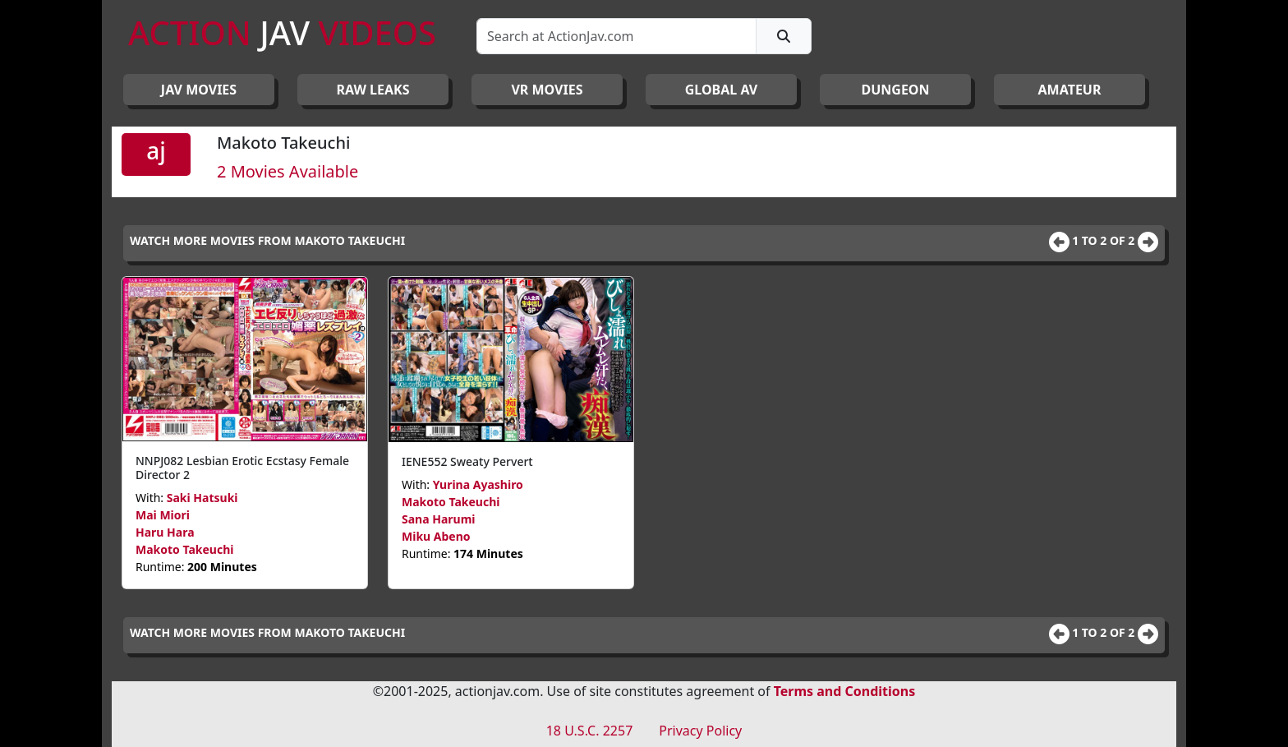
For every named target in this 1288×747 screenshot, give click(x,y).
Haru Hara (165, 532)
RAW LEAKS (373, 90)
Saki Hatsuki (202, 497)
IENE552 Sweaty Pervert (467, 461)
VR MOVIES (546, 90)
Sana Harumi (439, 519)
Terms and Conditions (845, 691)
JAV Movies (199, 90)
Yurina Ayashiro (478, 484)
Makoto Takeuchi (184, 549)
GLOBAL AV (721, 90)
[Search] (616, 36)
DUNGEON (895, 90)
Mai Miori (163, 515)
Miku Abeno (436, 536)
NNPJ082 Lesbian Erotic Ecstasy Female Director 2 (242, 467)
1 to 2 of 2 (1105, 240)
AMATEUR (1070, 90)
